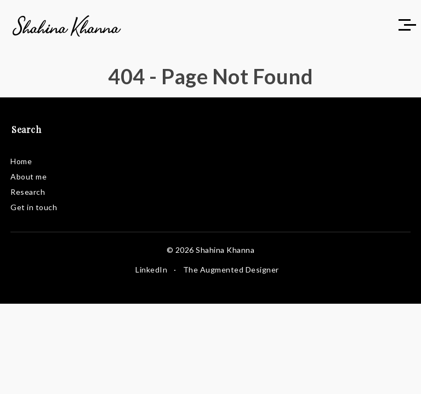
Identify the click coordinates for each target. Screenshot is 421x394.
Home (21, 161)
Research (27, 191)
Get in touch (33, 207)
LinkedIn (151, 269)
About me (28, 176)
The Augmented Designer (231, 269)
